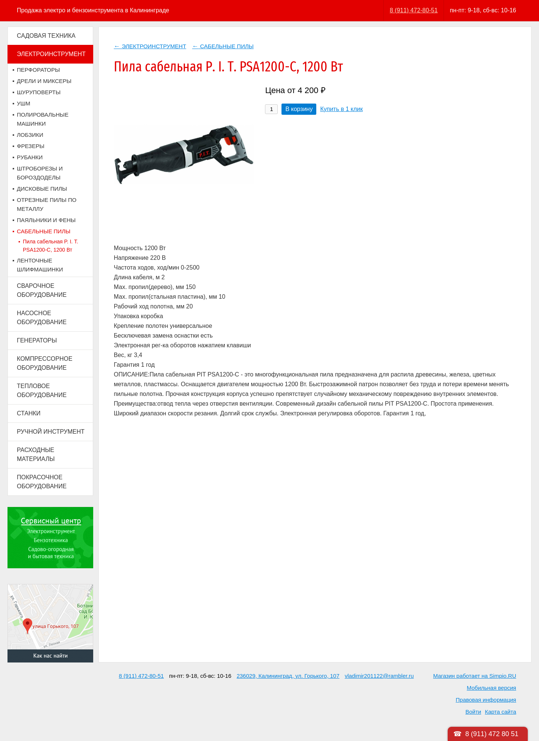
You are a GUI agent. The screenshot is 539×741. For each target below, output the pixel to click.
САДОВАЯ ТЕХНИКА (46, 36)
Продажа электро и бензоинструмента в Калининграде (93, 10)
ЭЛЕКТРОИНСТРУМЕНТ (51, 54)
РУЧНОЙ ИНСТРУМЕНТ (51, 431)
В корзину (299, 109)
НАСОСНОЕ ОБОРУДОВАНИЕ (42, 317)
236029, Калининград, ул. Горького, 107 (288, 676)
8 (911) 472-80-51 (414, 10)
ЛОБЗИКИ (30, 135)
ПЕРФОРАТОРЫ (38, 70)
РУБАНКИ (30, 157)
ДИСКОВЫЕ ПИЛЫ (42, 188)
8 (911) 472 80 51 (491, 734)
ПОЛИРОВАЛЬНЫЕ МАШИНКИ (42, 119)
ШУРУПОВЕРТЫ (39, 92)
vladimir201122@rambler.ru (379, 676)
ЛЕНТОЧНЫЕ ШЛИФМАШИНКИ (40, 265)
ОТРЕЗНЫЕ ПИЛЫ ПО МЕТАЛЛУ (46, 204)
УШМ (23, 103)
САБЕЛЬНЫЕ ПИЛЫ (43, 231)
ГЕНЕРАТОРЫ (37, 340)
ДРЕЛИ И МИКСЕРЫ (44, 81)
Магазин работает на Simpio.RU (474, 676)
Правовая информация (486, 700)
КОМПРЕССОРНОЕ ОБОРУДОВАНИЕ (44, 363)
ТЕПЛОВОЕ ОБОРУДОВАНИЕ (42, 390)
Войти (473, 711)
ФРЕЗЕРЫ (30, 146)
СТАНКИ (28, 413)
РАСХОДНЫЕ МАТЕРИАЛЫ (36, 454)
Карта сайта (500, 711)
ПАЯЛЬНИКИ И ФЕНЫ (46, 220)
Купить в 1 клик (341, 109)
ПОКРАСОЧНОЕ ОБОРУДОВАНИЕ (42, 481)
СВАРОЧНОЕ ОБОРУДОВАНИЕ (42, 290)
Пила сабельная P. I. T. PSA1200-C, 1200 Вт (50, 246)
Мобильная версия (491, 688)
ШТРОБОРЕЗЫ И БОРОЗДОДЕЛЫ (40, 173)
